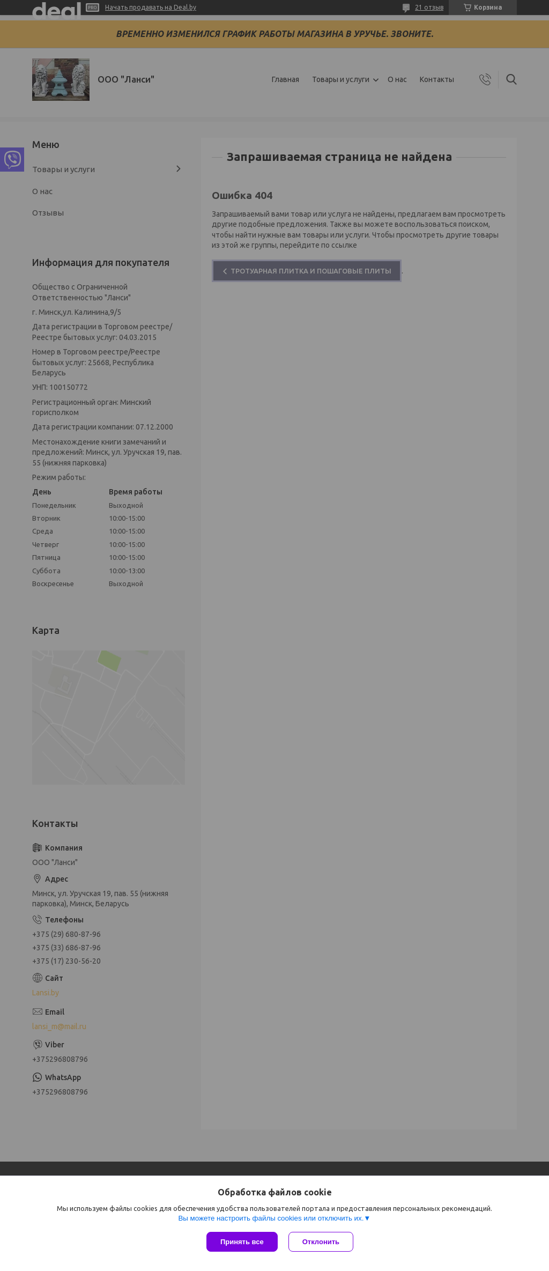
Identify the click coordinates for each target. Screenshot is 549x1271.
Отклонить (320, 1242)
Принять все (242, 1242)
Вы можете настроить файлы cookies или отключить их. (270, 1218)
